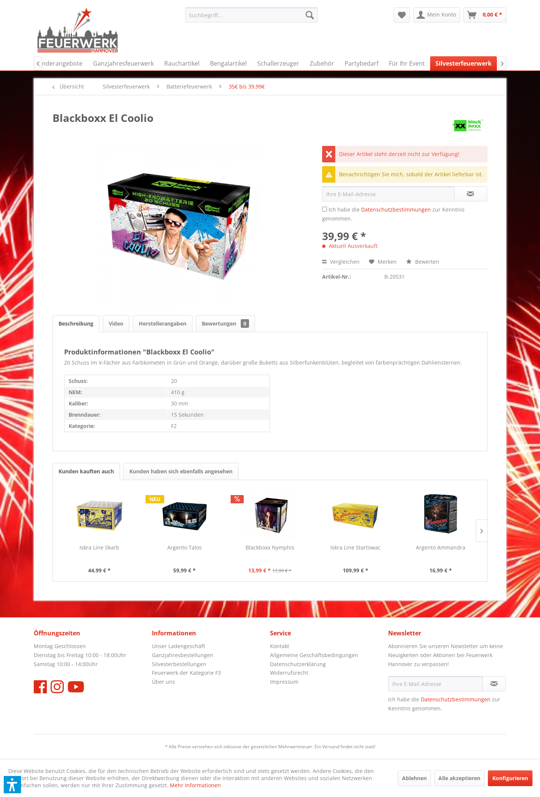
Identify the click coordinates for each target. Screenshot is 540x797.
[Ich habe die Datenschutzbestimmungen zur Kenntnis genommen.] (324, 209)
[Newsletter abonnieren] (494, 683)
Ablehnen (414, 778)
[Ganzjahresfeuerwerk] (123, 63)
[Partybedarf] (361, 63)
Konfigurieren (510, 778)
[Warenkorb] (485, 15)
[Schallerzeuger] (278, 63)
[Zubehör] (321, 63)
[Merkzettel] (402, 15)
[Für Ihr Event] (407, 63)
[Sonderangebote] (59, 63)
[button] (12, 784)
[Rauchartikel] (182, 63)
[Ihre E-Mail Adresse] (435, 683)
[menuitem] (251, 15)
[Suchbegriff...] (251, 15)
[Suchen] (310, 15)
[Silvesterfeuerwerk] (463, 63)
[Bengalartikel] (228, 63)
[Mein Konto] (436, 15)
